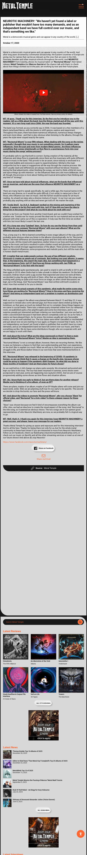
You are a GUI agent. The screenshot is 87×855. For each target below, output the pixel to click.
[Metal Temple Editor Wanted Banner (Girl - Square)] (43, 740)
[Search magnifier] (80, 622)
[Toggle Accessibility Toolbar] (81, 834)
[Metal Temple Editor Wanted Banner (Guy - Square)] (43, 847)
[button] (43, 92)
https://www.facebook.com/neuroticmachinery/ (25, 442)
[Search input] (41, 622)
